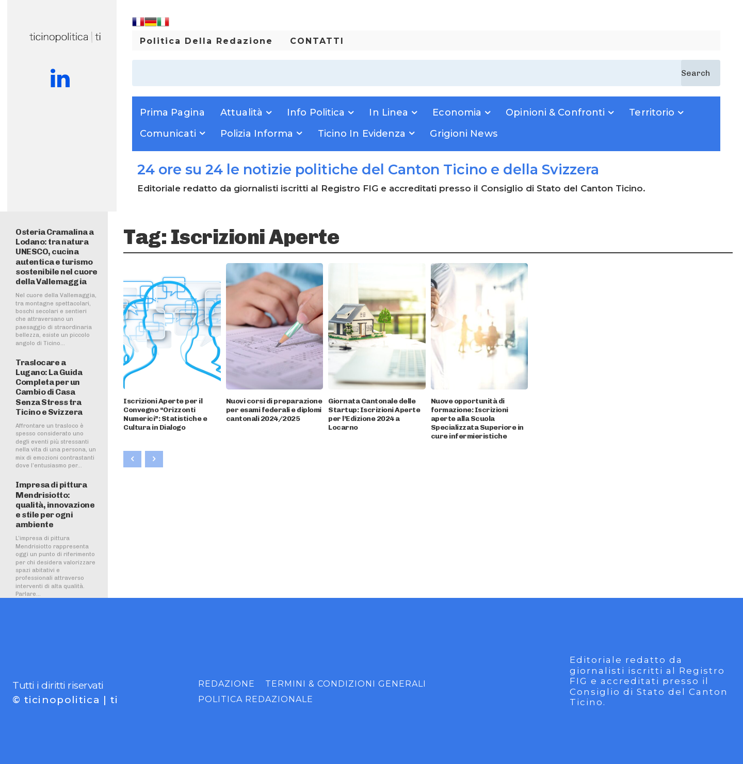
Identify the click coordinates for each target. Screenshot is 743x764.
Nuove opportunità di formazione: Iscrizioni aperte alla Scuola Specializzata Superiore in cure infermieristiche (477, 418)
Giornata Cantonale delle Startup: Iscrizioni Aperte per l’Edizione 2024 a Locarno (374, 414)
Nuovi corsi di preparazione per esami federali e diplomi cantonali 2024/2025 (274, 410)
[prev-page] (132, 459)
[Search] (700, 73)
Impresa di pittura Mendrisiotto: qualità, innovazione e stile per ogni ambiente (54, 504)
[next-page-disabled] (154, 459)
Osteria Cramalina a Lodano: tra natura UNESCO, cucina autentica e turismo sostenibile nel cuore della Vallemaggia (56, 256)
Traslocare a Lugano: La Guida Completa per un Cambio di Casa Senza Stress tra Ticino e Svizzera (49, 387)
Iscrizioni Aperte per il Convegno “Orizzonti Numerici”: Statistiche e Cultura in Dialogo (165, 414)
